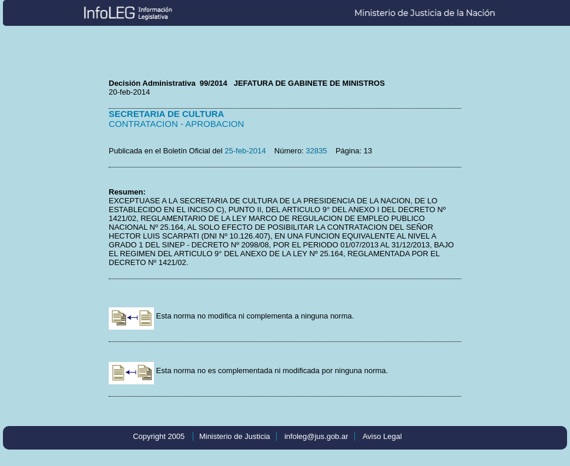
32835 (316, 150)
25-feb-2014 (245, 150)
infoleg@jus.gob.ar (316, 436)
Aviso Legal (382, 436)
